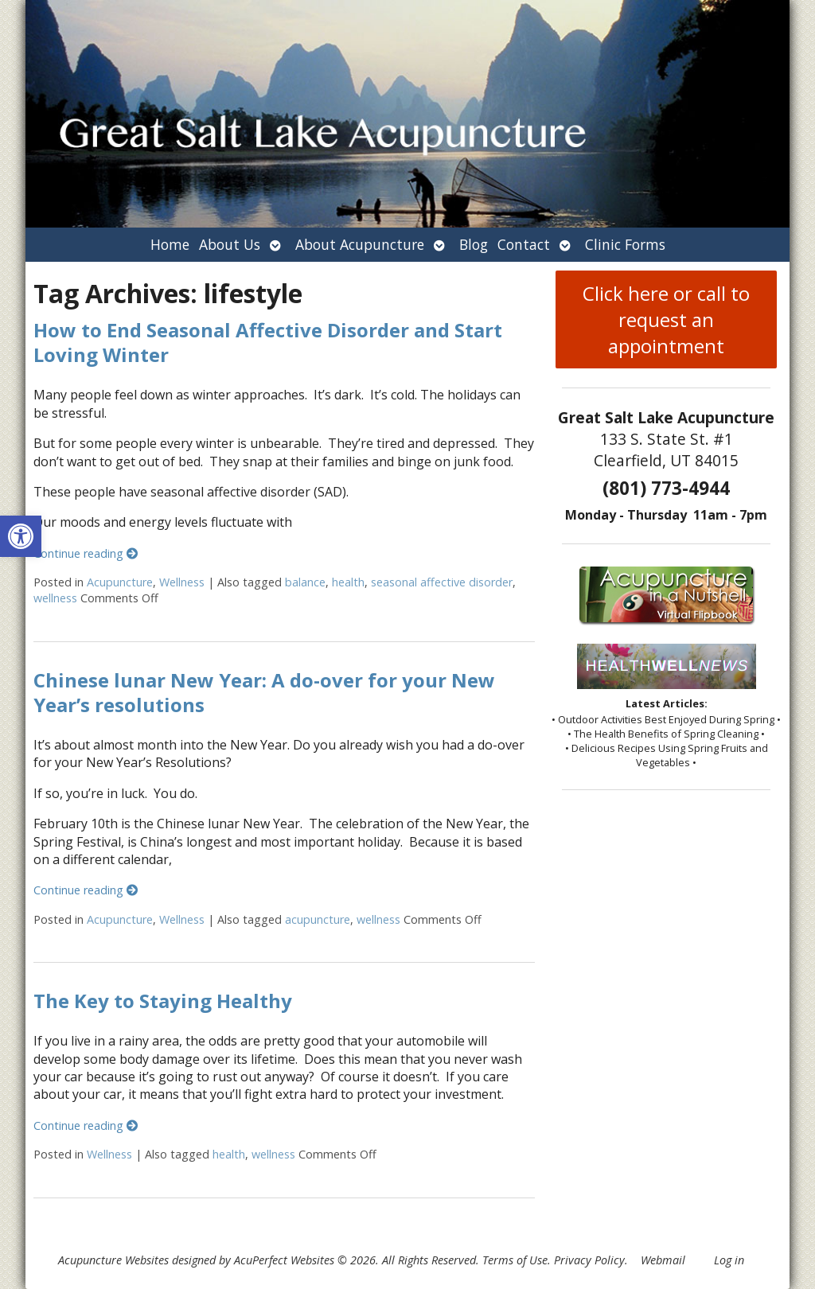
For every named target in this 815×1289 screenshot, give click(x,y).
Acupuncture (120, 582)
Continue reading (85, 553)
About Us (229, 244)
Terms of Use (515, 1260)
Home (169, 244)
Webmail (663, 1260)
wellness (55, 598)
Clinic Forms (625, 244)
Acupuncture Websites (113, 1260)
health (348, 582)
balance (305, 582)
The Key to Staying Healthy (162, 1000)
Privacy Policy (589, 1260)
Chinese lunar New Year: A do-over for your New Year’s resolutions (264, 692)
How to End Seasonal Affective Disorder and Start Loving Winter (267, 342)
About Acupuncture (359, 244)
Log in (729, 1260)
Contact (523, 244)
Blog (473, 244)
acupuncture (317, 919)
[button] (20, 536)
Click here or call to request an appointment (666, 319)
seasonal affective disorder (442, 582)
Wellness (182, 582)
